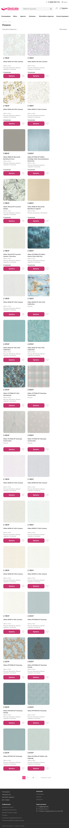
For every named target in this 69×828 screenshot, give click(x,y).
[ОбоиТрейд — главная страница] (10, 8)
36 (33, 777)
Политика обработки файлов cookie (13, 820)
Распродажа (6, 16)
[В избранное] (23, 76)
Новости (38, 797)
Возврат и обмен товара (9, 812)
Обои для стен (6, 794)
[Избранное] (56, 8)
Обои (15, 16)
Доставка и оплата (7, 807)
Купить (12, 76)
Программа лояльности (9, 810)
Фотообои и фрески (46, 16)
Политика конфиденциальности (12, 818)
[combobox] (35, 9)
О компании (40, 794)
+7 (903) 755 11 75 (53, 2)
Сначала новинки (9, 29)
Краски (23, 16)
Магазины (39, 799)
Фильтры (63, 29)
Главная (4, 21)
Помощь (4, 815)
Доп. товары (6, 800)
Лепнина (33, 16)
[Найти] (51, 9)
